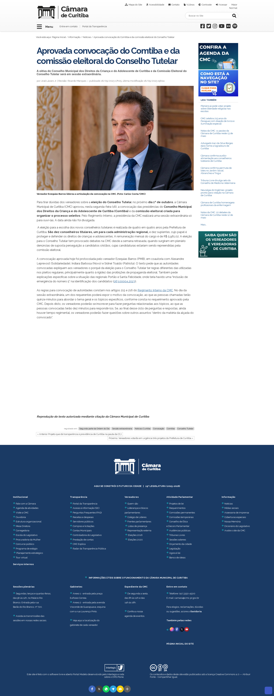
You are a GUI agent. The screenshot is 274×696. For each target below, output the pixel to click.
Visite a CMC (20, 512)
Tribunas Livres (177, 535)
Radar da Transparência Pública (89, 548)
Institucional (20, 497)
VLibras (190, 4)
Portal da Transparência (94, 26)
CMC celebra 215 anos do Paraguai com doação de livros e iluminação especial (217, 121)
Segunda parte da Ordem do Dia (94, 428)
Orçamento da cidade (179, 544)
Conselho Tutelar (185, 428)
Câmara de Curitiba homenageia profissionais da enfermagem (217, 203)
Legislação (174, 548)
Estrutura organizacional (27, 521)
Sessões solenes (177, 539)
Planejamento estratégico (29, 553)
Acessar (223, 4)
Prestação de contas (82, 539)
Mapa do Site (135, 4)
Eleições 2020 (135, 539)
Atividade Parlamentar (179, 497)
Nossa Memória (232, 521)
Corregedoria (21, 530)
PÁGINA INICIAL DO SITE (180, 643)
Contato (175, 4)
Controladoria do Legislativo (87, 535)
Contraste (207, 4)
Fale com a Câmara (24, 503)
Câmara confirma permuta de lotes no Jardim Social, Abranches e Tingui (216, 171)
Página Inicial (59, 37)
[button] (92, 688)
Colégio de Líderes (136, 517)
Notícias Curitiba (142, 428)
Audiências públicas (179, 530)
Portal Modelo (80, 674)
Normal (233, 8)
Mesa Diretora (21, 526)
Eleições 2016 (135, 535)
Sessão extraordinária (122, 428)
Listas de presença (137, 526)
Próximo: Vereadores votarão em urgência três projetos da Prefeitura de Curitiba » (151, 438)
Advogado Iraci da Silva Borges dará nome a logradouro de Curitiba (217, 146)
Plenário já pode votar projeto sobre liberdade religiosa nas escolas (216, 109)
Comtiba (171, 428)
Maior (234, 4)
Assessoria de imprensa (236, 512)
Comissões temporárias (181, 517)
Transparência (78, 497)
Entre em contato (69, 26)
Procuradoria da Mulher (27, 539)
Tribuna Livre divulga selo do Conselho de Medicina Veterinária (218, 181)
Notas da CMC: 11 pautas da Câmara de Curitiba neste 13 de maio (217, 133)
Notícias (87, 37)
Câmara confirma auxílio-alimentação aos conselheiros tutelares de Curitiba (216, 158)
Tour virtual (22, 557)
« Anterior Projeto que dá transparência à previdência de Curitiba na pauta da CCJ (79, 434)
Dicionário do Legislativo (237, 526)
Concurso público (23, 544)
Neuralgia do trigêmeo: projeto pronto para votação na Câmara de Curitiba (217, 193)
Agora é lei (174, 553)
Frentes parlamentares (139, 521)
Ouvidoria (19, 517)
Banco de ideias (177, 557)
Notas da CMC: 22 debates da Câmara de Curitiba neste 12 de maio (217, 215)
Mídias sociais (231, 508)
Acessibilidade (156, 4)
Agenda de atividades (25, 508)
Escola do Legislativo (25, 535)
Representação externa (139, 530)
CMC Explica (79, 544)
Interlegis (112, 674)
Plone (121, 677)
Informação (74, 37)
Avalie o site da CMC (234, 530)
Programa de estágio (26, 548)
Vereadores (132, 497)
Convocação (158, 428)
